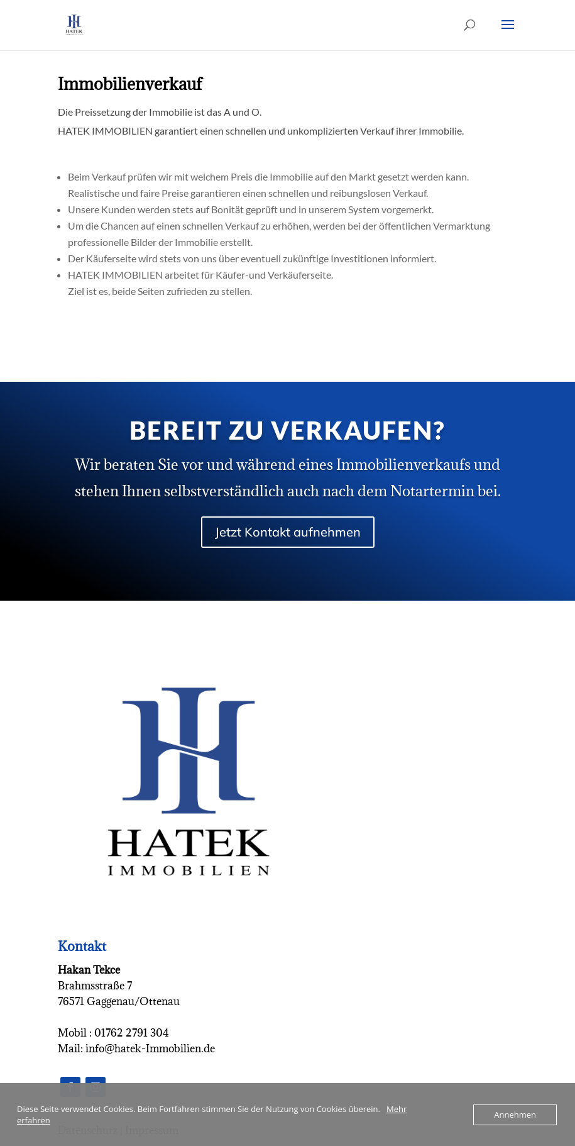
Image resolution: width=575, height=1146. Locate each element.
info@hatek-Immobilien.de (149, 1048)
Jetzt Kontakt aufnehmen (288, 532)
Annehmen (515, 1114)
